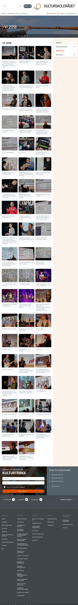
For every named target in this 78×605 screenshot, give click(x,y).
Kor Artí (65, 523)
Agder (3, 515)
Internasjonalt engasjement (36, 523)
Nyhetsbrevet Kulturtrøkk (20, 548)
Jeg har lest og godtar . (16, 483)
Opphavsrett (20, 566)
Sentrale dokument (37, 533)
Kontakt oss (29, 9)
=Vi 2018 (26, 31)
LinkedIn (21, 495)
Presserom (35, 526)
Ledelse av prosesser (23, 551)
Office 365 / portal (31, 601)
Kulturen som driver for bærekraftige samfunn (22, 531)
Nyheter (21, 9)
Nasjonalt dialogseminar (21, 563)
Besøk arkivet (55, 482)
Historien (34, 536)
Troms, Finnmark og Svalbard (7, 531)
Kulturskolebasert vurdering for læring (22, 540)
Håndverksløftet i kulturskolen (22, 536)
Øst (3, 544)
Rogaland (4, 527)
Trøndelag (4, 535)
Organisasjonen (36, 519)
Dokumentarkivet (65, 43)
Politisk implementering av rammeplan (22, 571)
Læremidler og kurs (22, 555)
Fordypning (20, 518)
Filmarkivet (65, 51)
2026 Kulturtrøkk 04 (57, 471)
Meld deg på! (22, 487)
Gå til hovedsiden (7, 31)
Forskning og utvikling (20, 522)
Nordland (4, 524)
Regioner (5, 9)
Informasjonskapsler (8, 601)
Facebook (7, 495)
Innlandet (4, 518)
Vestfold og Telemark (8, 538)
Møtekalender (13, 9)
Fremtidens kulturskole (20, 526)
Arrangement (20, 591)
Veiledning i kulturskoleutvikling (22, 584)
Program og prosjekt (22, 588)
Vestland (4, 541)
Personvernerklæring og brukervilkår (13, 603)
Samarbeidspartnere (38, 530)
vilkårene (22, 483)
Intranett (20, 601)
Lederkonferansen (22, 515)
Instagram (34, 495)
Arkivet (13, 31)
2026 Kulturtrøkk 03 (57, 474)
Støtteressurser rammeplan (21, 580)
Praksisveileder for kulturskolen (22, 576)
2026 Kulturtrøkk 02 (57, 477)
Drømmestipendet (68, 520)
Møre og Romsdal (7, 521)
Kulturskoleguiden (22, 544)
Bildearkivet (19, 31)
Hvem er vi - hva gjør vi (38, 515)
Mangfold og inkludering (20, 558)
